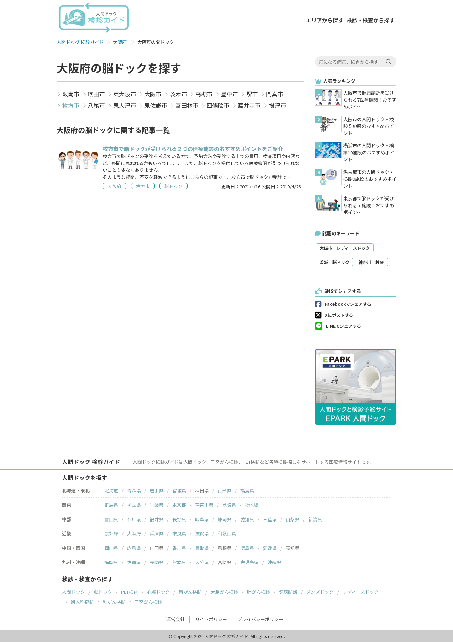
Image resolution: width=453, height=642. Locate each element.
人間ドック (73, 590)
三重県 (270, 518)
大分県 (202, 561)
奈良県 (179, 532)
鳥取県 (202, 547)
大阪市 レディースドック (345, 247)
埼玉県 (134, 503)
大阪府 (120, 41)
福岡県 (111, 561)
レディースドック (361, 590)
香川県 (179, 547)
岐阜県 (202, 518)
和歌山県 (227, 532)
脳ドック (103, 590)
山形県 (224, 489)
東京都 (179, 503)
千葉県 (157, 503)
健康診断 (288, 590)
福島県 (247, 489)
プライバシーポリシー (260, 618)
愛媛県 (270, 547)
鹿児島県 (249, 561)
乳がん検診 (114, 600)
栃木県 (252, 503)
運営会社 (175, 618)
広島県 (134, 547)
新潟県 (315, 518)
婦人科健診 (82, 600)
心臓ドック (158, 590)
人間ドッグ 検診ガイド (80, 41)
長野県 (179, 518)
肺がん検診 (258, 590)
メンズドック (320, 590)
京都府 (111, 532)
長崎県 (157, 561)
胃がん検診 (190, 590)
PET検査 (129, 590)
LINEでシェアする (343, 325)
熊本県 (179, 561)
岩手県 (157, 489)
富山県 (111, 518)
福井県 (157, 518)
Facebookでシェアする (348, 303)
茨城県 (229, 503)
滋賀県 (202, 532)
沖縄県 (274, 561)
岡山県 (111, 547)
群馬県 (111, 503)
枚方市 (70, 104)
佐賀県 (134, 561)
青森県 (134, 489)
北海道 (111, 489)
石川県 (134, 518)
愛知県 (247, 518)
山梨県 (292, 518)
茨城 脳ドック (334, 261)
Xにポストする (339, 314)
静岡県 (224, 518)
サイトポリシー (211, 618)
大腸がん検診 (224, 590)
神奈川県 (204, 503)
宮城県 (179, 489)
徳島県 (247, 547)
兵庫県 (157, 532)
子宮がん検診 (148, 600)
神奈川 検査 (371, 261)
